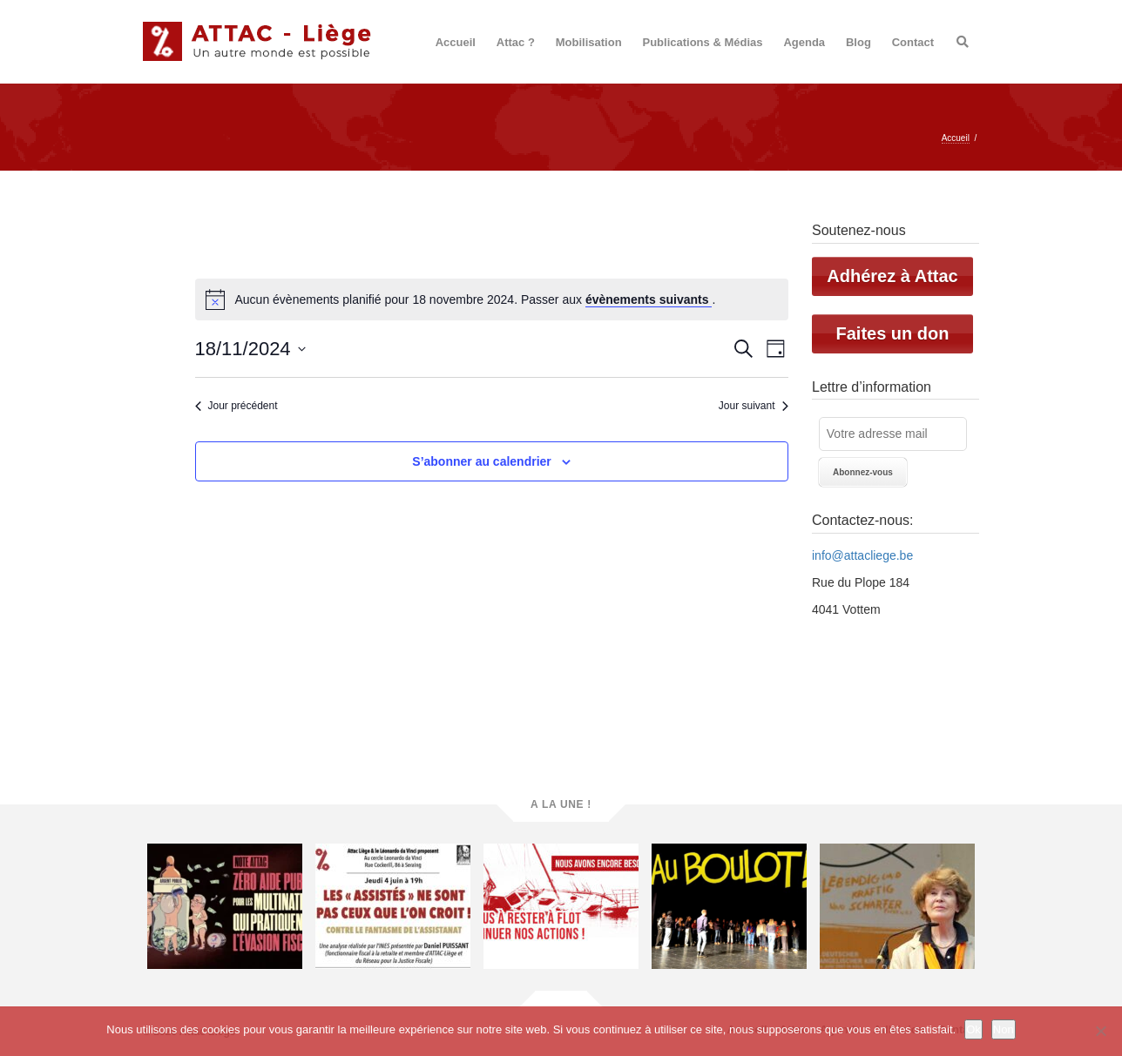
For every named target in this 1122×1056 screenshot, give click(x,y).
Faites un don (893, 333)
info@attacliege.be (862, 555)
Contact (913, 42)
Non (1003, 1029)
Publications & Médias (703, 42)
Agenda (804, 42)
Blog (858, 42)
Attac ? (516, 42)
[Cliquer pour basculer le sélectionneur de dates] (250, 348)
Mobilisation (589, 42)
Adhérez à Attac (892, 276)
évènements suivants (649, 299)
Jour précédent (236, 406)
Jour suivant (753, 406)
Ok (973, 1029)
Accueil (456, 42)
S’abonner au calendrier (481, 461)
